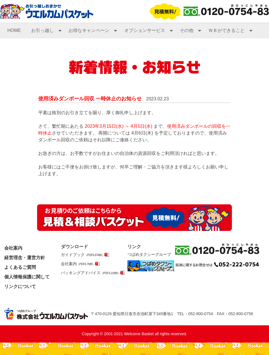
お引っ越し (46, 30)
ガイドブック (82, 254)
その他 (190, 30)
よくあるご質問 (20, 267)
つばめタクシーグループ (149, 254)
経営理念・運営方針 (24, 257)
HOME (14, 30)
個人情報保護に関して (27, 276)
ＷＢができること (230, 30)
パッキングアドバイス (90, 272)
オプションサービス (148, 30)
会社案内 (13, 248)
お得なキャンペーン (93, 30)
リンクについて (20, 286)
